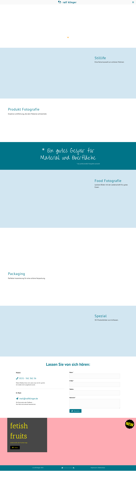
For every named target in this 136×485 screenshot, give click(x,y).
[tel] (94, 393)
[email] (94, 384)
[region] (68, 480)
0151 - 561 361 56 (70, 247)
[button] (15, 447)
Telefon (71, 389)
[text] (94, 376)
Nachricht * (72, 397)
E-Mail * (71, 381)
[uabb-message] (94, 403)
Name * (71, 372)
